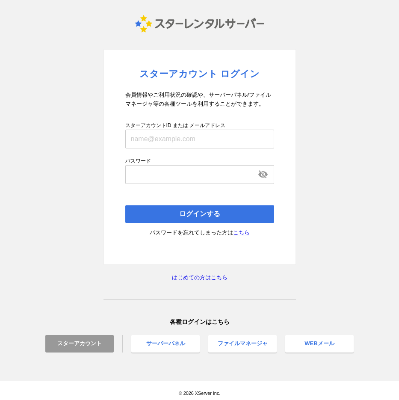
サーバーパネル (165, 343)
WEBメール (319, 343)
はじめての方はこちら (200, 277)
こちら (241, 232)
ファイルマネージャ (243, 343)
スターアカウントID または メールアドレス (175, 125)
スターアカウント (79, 343)
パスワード (138, 161)
